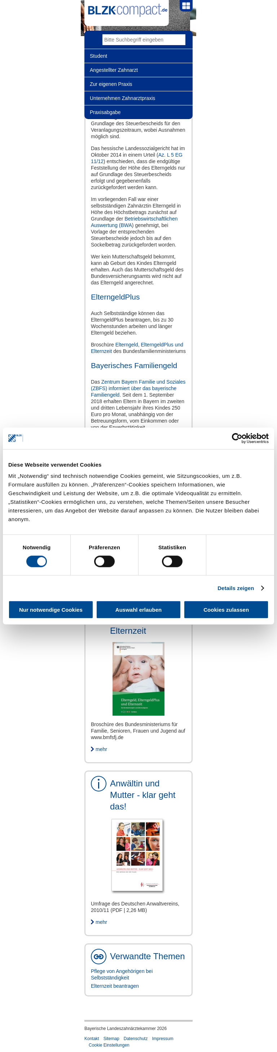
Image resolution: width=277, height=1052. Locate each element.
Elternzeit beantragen (115, 986)
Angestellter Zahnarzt (114, 70)
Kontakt (91, 1038)
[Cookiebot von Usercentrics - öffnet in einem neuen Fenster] (237, 438)
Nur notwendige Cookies (51, 610)
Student (98, 56)
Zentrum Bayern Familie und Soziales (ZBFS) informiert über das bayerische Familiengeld (138, 388)
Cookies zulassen (226, 610)
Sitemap (111, 1038)
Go (180, 39)
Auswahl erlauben (138, 610)
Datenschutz (136, 1038)
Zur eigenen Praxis (111, 84)
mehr (101, 749)
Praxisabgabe (105, 112)
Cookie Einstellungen (109, 1045)
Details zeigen (235, 588)
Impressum (162, 1038)
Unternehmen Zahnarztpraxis (122, 98)
